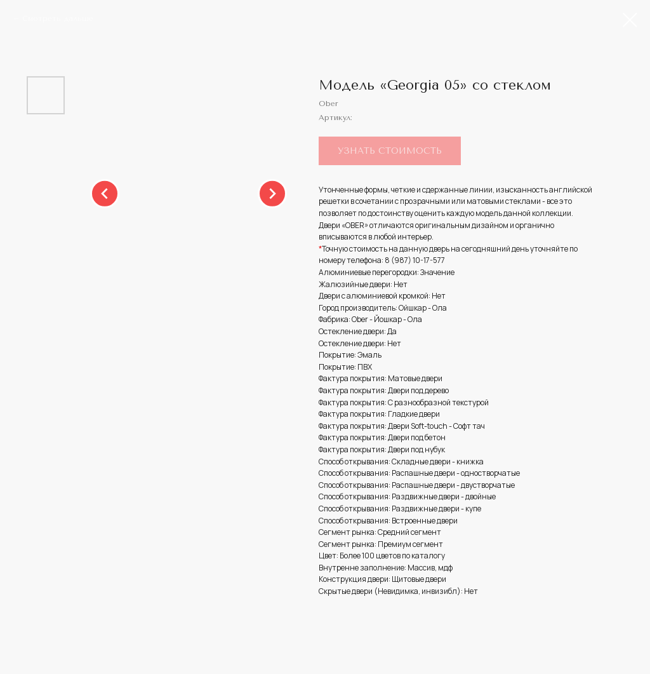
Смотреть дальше (57, 18)
